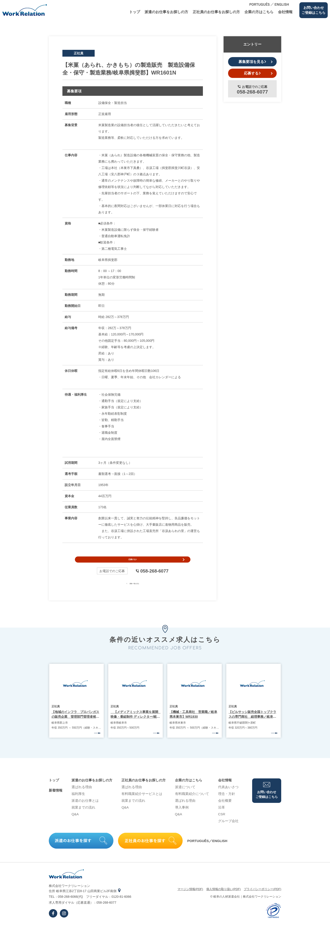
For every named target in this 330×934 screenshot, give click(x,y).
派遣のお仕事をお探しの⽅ (166, 12)
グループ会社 (228, 829)
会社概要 (225, 809)
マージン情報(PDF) (190, 897)
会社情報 (285, 12)
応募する (132, 563)
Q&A (75, 822)
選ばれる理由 (81, 795)
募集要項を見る (252, 62)
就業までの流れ (83, 815)
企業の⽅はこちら (258, 12)
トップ (134, 12)
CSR (221, 822)
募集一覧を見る (132, 591)
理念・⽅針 (226, 802)
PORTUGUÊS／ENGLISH (207, 849)
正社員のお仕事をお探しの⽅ (216, 12)
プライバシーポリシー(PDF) (262, 897)
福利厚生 (78, 802)
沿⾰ (221, 815)
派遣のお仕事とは (85, 809)
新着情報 (55, 798)
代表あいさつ (228, 795)
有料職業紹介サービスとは (141, 802)
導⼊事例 (182, 815)
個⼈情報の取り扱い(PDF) (223, 897)
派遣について (185, 795)
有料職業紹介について (192, 802)
